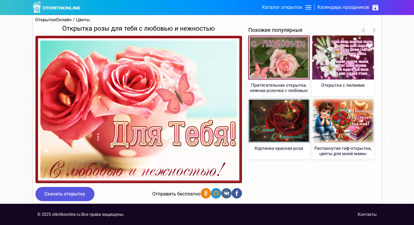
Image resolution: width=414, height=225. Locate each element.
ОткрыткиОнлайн (53, 19)
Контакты (367, 214)
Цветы (83, 19)
